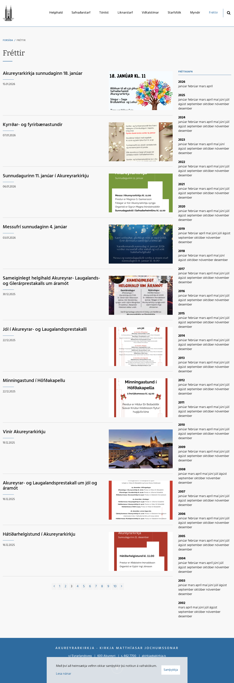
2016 (181, 291)
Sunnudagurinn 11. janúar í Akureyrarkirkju (46, 176)
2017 (181, 269)
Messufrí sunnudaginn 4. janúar (35, 227)
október (209, 104)
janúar (183, 86)
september (195, 104)
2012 (181, 380)
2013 (181, 358)
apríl (210, 86)
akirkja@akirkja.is (154, 656)
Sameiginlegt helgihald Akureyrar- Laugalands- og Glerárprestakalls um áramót (51, 280)
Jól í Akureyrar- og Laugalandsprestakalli (45, 329)
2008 (181, 469)
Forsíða (8, 40)
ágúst (182, 104)
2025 (181, 95)
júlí (227, 99)
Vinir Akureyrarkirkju (24, 432)
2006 (181, 514)
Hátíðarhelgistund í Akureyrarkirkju (39, 534)
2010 (181, 425)
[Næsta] (121, 586)
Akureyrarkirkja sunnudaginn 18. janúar (42, 73)
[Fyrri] (54, 586)
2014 (181, 336)
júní (222, 99)
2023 (181, 140)
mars (203, 86)
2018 (181, 251)
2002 (181, 603)
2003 (181, 581)
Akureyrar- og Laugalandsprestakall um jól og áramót (50, 485)
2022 (181, 162)
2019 (181, 229)
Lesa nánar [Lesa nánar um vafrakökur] (63, 674)
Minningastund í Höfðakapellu (34, 381)
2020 (181, 206)
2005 (181, 536)
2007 (181, 491)
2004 (181, 558)
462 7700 (130, 656)
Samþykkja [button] (171, 669)
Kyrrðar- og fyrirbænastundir (32, 125)
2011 (181, 402)
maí (216, 99)
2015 (181, 313)
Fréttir (21, 40)
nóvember (222, 104)
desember (185, 108)
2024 (181, 117)
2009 (181, 447)
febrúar (193, 86)
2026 (181, 82)
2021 (181, 184)
